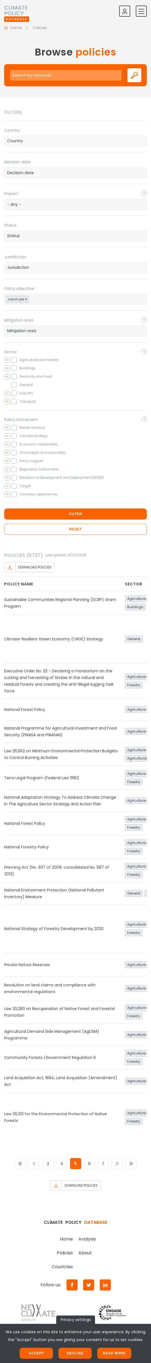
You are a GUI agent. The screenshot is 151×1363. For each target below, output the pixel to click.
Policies (65, 1253)
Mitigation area (18, 320)
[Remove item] (26, 299)
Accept (36, 1353)
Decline (75, 1353)
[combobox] (75, 141)
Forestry (133, 685)
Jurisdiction (15, 257)
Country (12, 130)
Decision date (17, 162)
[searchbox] (75, 141)
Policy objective (19, 288)
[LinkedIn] (105, 1285)
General (133, 639)
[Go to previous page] (34, 1163)
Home (66, 1239)
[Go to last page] (131, 1163)
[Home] (16, 11)
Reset (75, 529)
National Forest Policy (24, 709)
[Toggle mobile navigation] (141, 11)
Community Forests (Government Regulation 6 (50, 1057)
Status (10, 225)
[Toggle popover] (144, 193)
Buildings (135, 607)
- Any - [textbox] (14, 204)
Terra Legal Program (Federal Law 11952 (41, 778)
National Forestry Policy (26, 847)
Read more (114, 1353)
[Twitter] (88, 1285)
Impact (11, 193)
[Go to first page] (20, 1163)
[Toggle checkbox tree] (7, 360)
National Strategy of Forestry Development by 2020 (54, 928)
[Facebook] (72, 1285)
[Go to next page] (117, 1163)
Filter (75, 514)
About (85, 1253)
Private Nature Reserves (27, 965)
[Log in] (124, 11)
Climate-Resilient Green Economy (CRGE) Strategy (53, 639)
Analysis (87, 1239)
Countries (62, 1267)
